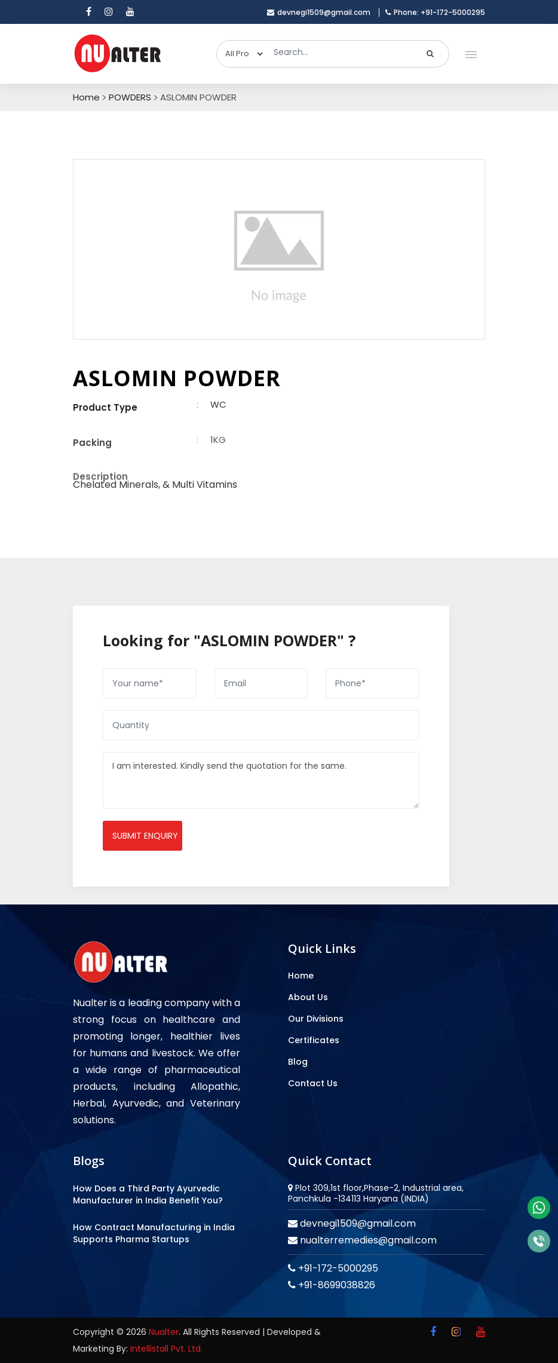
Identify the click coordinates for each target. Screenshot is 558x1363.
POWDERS (130, 97)
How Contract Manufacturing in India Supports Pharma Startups (154, 1233)
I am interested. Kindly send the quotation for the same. (261, 780)
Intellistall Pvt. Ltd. (166, 1349)
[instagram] (109, 12)
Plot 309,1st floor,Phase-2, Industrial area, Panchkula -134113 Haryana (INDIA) (376, 1193)
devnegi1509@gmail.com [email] (318, 12)
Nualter (164, 1332)
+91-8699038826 (335, 1285)
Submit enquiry (145, 836)
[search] (430, 54)
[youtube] (130, 12)
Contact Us (313, 1083)
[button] (468, 51)
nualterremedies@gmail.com (367, 1240)
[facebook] (88, 12)
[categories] (241, 54)
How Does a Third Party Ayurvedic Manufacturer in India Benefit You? (148, 1194)
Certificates (313, 1040)
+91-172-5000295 (337, 1268)
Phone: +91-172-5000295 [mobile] (435, 12)
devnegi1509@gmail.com (357, 1223)
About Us (308, 997)
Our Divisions (316, 1018)
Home (86, 97)
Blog (298, 1061)
